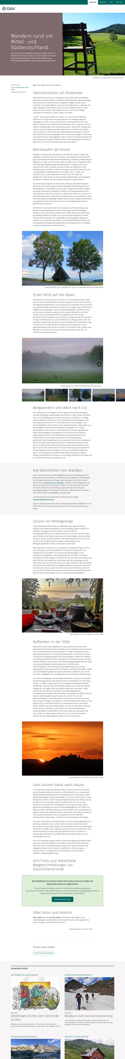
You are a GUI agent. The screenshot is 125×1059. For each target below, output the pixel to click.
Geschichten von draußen (43, 953)
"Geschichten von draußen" (54, 483)
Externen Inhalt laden (62, 899)
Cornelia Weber (19, 87)
